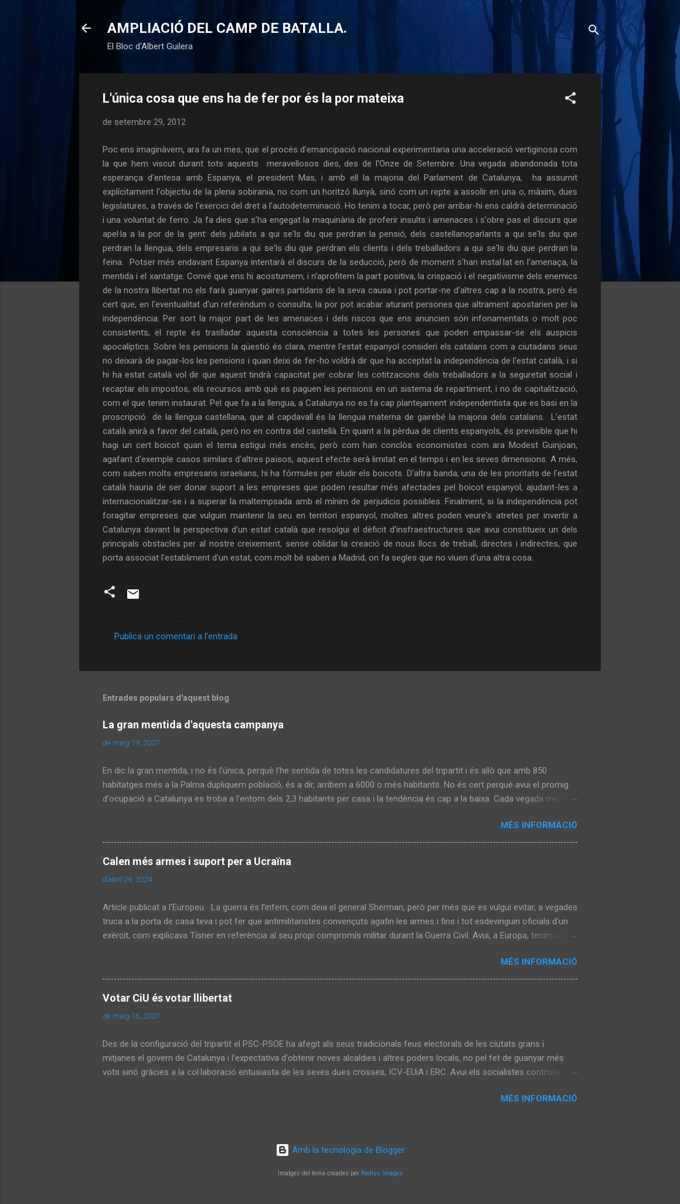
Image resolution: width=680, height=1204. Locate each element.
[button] (570, 100)
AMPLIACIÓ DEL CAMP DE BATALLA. (227, 28)
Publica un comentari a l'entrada (175, 636)
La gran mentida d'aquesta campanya (193, 724)
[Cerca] (594, 32)
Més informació (539, 825)
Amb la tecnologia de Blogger (340, 1150)
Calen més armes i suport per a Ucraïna (197, 861)
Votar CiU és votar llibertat (167, 998)
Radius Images (382, 1173)
